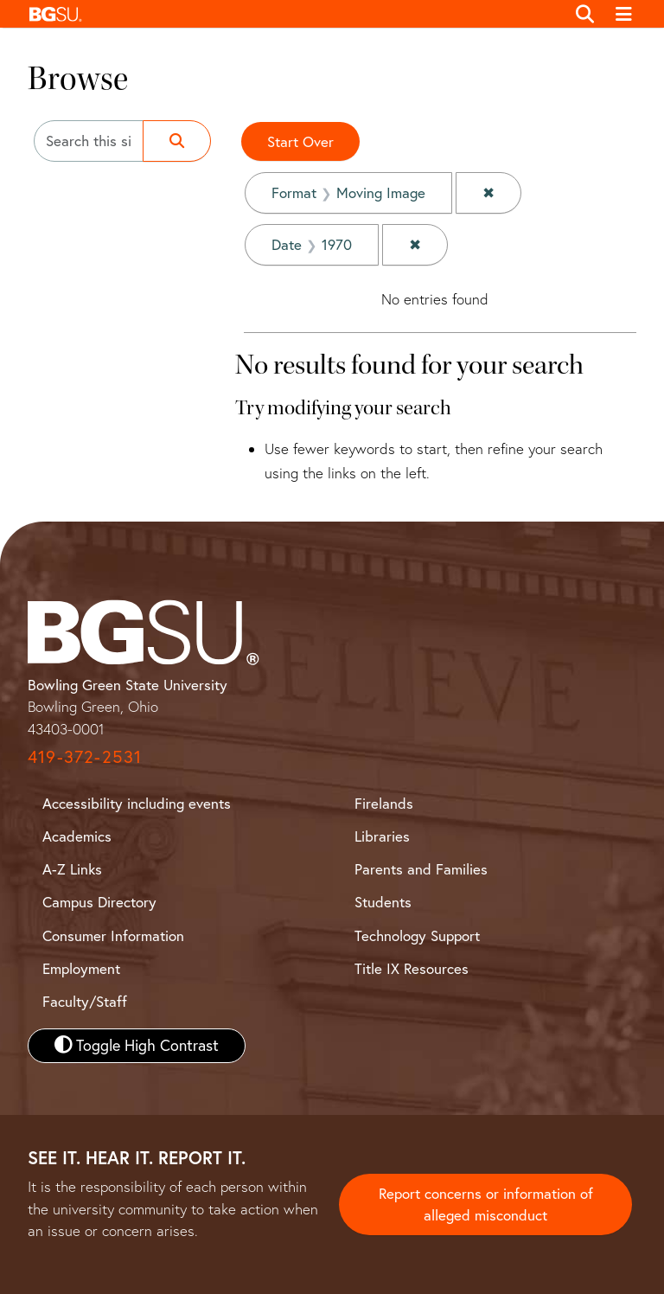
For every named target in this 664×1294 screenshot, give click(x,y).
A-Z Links (72, 869)
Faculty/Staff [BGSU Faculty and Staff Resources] (84, 1001)
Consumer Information (113, 935)
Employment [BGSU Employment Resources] (81, 968)
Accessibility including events (136, 803)
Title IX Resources (411, 968)
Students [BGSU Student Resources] (383, 902)
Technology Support (417, 935)
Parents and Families (421, 869)
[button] (293, 14)
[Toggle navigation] (624, 14)
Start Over (300, 141)
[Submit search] (177, 141)
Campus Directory (99, 902)
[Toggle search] (585, 14)
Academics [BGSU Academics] (77, 836)
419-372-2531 (85, 756)
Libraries (382, 836)
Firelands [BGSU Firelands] (383, 803)
